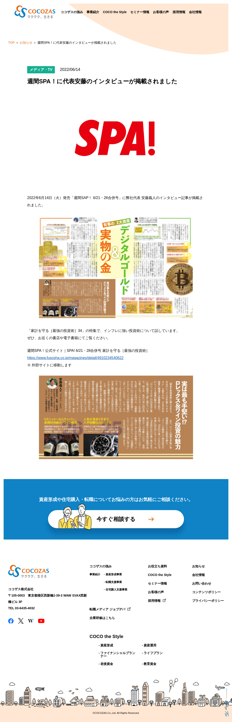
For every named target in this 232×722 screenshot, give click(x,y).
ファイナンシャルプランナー (117, 654)
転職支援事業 (114, 582)
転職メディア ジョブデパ (107, 609)
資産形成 (106, 645)
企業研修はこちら (102, 618)
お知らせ (198, 566)
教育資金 (150, 663)
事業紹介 (93, 12)
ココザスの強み (72, 12)
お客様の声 (161, 12)
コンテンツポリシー (206, 592)
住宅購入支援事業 (116, 589)
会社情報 (195, 12)
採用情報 (179, 12)
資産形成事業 (114, 574)
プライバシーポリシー (208, 600)
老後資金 (106, 663)
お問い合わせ (201, 583)
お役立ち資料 (157, 566)
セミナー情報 (139, 12)
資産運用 (150, 645)
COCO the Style (115, 12)
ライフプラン (153, 653)
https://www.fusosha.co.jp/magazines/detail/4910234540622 (75, 358)
